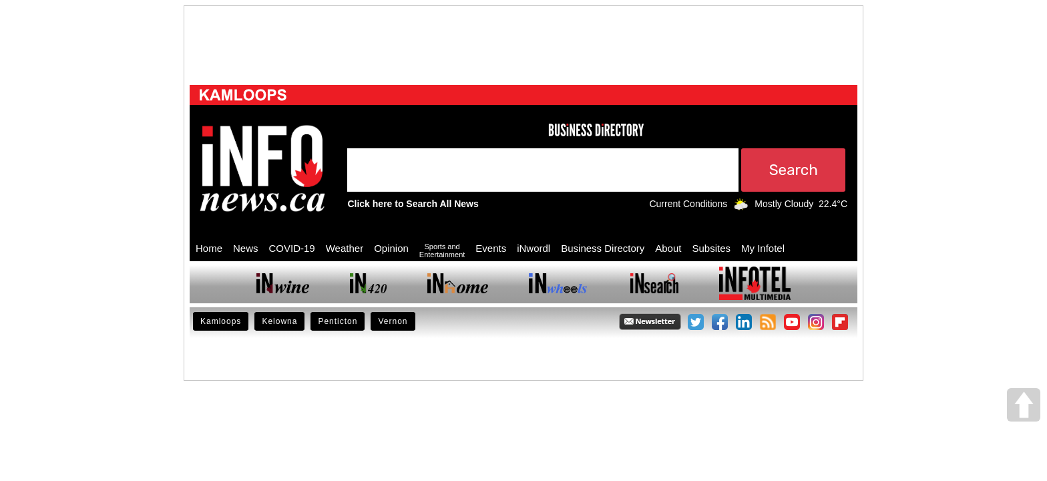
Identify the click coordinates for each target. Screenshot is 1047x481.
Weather (344, 248)
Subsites (711, 248)
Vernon (392, 321)
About (668, 248)
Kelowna (279, 321)
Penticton (337, 321)
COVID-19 (292, 248)
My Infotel (763, 248)
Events (490, 248)
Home (209, 248)
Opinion (391, 248)
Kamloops (220, 321)
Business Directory (602, 248)
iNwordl (533, 248)
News (245, 248)
